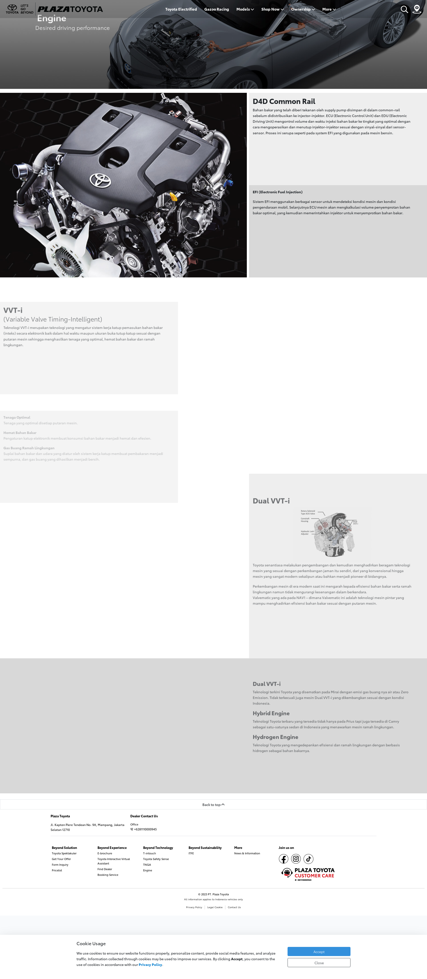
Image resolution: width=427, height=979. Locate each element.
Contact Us (234, 907)
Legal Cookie (215, 907)
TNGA (147, 864)
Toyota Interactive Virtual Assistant (113, 861)
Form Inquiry (60, 864)
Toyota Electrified (181, 9)
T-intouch (149, 853)
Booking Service (107, 875)
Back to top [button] (213, 804)
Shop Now (272, 9)
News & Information (247, 853)
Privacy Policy (194, 907)
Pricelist (57, 870)
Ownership (303, 9)
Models (245, 9)
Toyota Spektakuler (64, 853)
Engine (147, 870)
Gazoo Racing (216, 9)
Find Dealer (104, 869)
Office (134, 824)
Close (319, 962)
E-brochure (104, 853)
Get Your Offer (61, 859)
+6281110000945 (143, 829)
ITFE (191, 853)
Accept (319, 951)
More (329, 9)
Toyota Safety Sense (156, 859)
